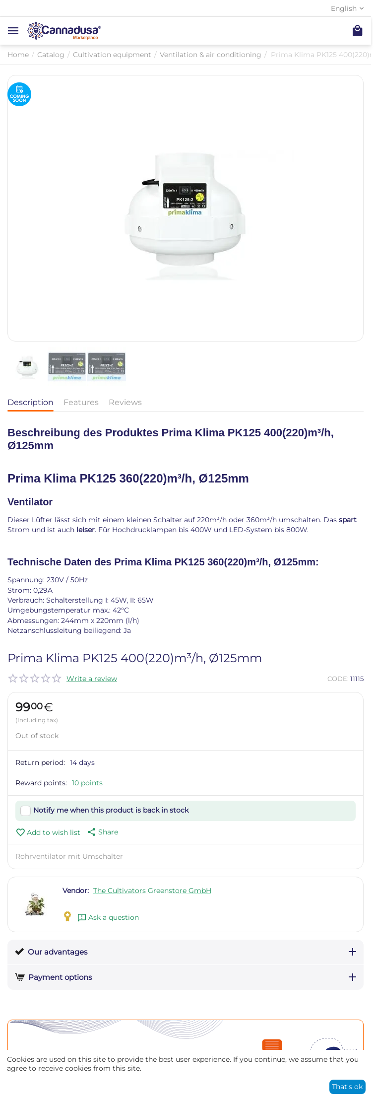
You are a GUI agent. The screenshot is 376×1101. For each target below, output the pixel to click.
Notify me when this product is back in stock (110, 810)
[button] (101, 832)
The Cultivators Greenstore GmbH (152, 890)
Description (30, 402)
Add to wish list (47, 832)
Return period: (40, 762)
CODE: (338, 679)
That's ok (347, 1086)
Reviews (125, 402)
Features (81, 402)
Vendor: (76, 890)
